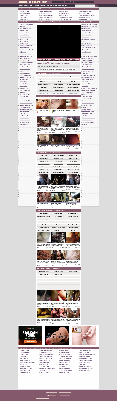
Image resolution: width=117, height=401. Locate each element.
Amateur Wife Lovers (25, 81)
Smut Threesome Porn (46, 11)
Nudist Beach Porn (24, 111)
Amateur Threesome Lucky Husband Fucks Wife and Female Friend (43, 147)
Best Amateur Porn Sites (26, 109)
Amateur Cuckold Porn (26, 101)
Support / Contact (51, 395)
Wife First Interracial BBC (46, 15)
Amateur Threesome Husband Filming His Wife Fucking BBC (73, 245)
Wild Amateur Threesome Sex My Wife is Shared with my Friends (58, 187)
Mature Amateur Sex (25, 69)
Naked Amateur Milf (25, 94)
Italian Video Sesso (25, 73)
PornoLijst (22, 98)
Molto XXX (22, 113)
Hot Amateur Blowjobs (46, 17)
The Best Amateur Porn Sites (87, 15)
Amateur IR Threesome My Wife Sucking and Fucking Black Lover (73, 303)
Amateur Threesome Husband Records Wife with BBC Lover (43, 320)
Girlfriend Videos (64, 13)
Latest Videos (69, 2)
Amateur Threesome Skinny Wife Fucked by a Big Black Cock (57, 303)
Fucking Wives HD (24, 122)
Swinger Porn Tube (25, 120)
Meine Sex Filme (24, 124)
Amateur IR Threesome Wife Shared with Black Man (57, 245)
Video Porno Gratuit (25, 90)
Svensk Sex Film (84, 13)
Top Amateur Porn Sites (26, 103)
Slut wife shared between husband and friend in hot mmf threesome (44, 187)
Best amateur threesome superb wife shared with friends (73, 187)
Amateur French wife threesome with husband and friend (57, 205)
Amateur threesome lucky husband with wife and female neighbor (43, 303)
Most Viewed (89, 2)
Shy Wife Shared (24, 15)
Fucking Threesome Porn (46, 19)
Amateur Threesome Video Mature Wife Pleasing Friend (72, 129)
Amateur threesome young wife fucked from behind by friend (73, 146)
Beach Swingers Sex (85, 17)
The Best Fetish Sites (45, 13)
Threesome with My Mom (26, 24)
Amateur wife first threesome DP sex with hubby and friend (43, 245)
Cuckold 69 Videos (25, 13)
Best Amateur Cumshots (86, 19)
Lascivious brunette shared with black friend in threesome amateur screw (58, 320)
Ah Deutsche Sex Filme (66, 17)
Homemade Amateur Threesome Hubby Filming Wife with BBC (58, 262)
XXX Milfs (22, 92)
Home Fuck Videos (24, 118)
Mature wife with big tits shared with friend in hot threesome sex (58, 147)
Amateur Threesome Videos (27, 105)
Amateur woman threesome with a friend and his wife (72, 262)
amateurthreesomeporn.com (42, 398)
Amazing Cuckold (24, 11)
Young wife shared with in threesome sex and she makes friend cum (43, 205)
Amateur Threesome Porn (51, 392)
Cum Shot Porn (24, 88)
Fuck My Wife (23, 86)
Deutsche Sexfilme (24, 71)
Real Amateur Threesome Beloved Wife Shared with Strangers (42, 129)
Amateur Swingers (65, 15)
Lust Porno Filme (24, 96)
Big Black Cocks (24, 79)
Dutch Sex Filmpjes (25, 84)
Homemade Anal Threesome (27, 77)
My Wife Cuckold (64, 11)
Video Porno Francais (25, 75)
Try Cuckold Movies (85, 11)
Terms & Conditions (65, 395)
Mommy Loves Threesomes (89, 24)
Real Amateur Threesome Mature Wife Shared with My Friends (57, 129)
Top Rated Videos (79, 2)
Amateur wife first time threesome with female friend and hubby (72, 205)
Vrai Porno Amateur (25, 107)
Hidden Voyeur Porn (65, 19)
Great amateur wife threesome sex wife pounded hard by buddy (73, 320)
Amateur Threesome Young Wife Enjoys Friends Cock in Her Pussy (43, 262)
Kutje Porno (23, 17)
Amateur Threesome (57, 2)
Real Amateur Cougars (25, 115)
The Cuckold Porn (24, 19)
